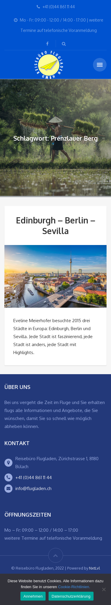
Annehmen (33, 596)
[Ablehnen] (104, 589)
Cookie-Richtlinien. (74, 587)
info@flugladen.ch (33, 488)
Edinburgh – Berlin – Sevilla (55, 225)
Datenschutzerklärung (71, 596)
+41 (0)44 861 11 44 (33, 477)
